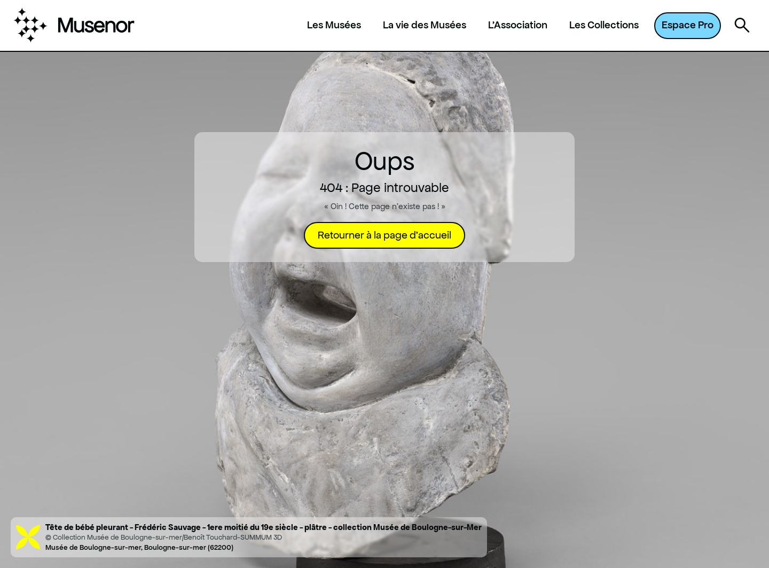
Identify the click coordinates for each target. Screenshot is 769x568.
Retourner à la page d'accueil (384, 235)
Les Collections (604, 25)
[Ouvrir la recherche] (742, 25)
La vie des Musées (424, 25)
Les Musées (334, 25)
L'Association (517, 25)
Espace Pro (687, 25)
